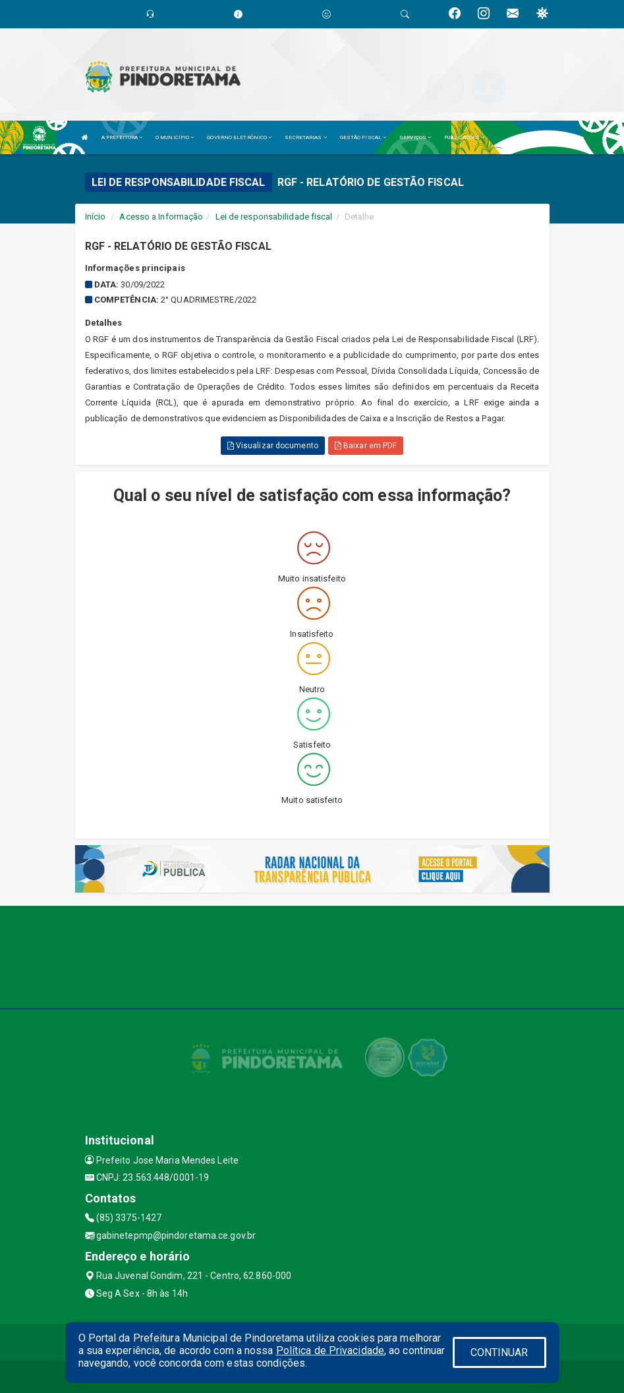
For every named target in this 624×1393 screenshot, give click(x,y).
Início (95, 217)
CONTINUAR (499, 1352)
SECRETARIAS (305, 137)
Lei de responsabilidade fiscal (274, 217)
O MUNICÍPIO (175, 137)
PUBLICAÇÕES (464, 137)
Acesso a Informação (161, 217)
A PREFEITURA (121, 137)
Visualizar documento (272, 445)
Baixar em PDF (366, 445)
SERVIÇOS (415, 137)
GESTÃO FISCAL (363, 137)
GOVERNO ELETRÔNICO (239, 137)
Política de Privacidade (330, 1350)
